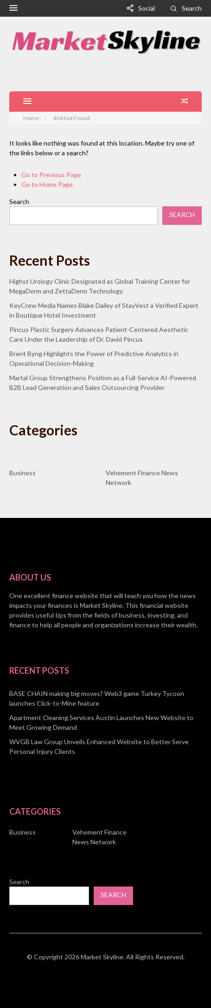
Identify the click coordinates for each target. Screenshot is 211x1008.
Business (22, 473)
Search (192, 8)
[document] (105, 722)
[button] (13, 8)
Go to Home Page (47, 184)
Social (146, 8)
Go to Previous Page (51, 175)
